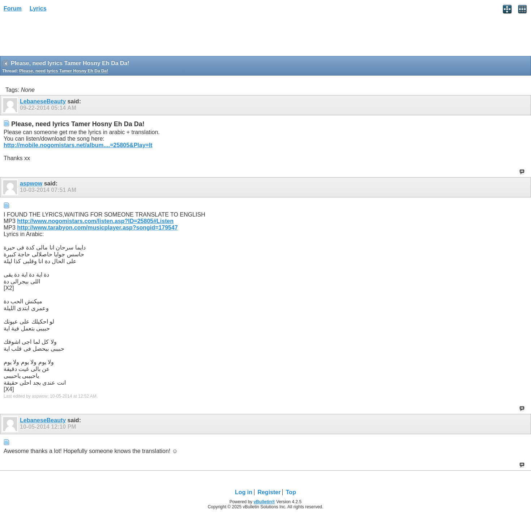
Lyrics (38, 8)
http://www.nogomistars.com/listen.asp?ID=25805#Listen (95, 221)
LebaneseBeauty (43, 101)
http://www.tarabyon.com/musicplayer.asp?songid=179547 (97, 228)
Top (291, 492)
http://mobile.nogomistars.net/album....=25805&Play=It (78, 145)
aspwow (31, 183)
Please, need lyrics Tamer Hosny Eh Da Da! (63, 70)
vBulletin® (264, 501)
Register (269, 492)
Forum (13, 8)
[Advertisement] (58, 36)
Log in (243, 492)
